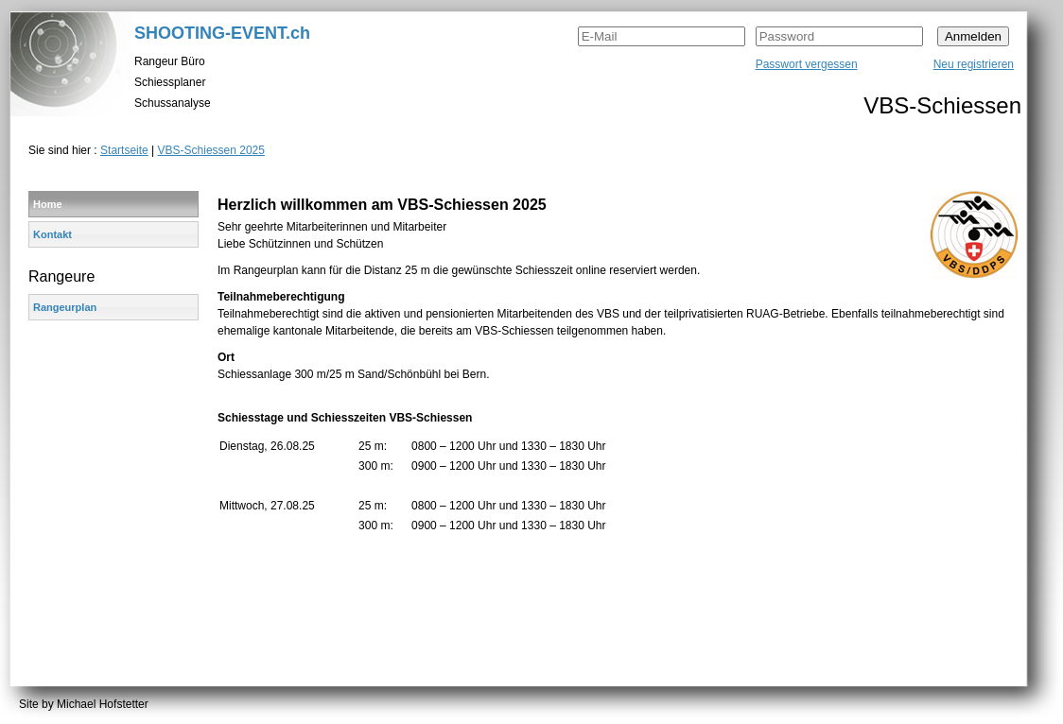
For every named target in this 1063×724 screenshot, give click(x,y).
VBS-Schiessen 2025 (211, 150)
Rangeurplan (64, 307)
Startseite (124, 150)
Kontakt (52, 234)
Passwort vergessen (807, 64)
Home (47, 204)
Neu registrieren (973, 64)
